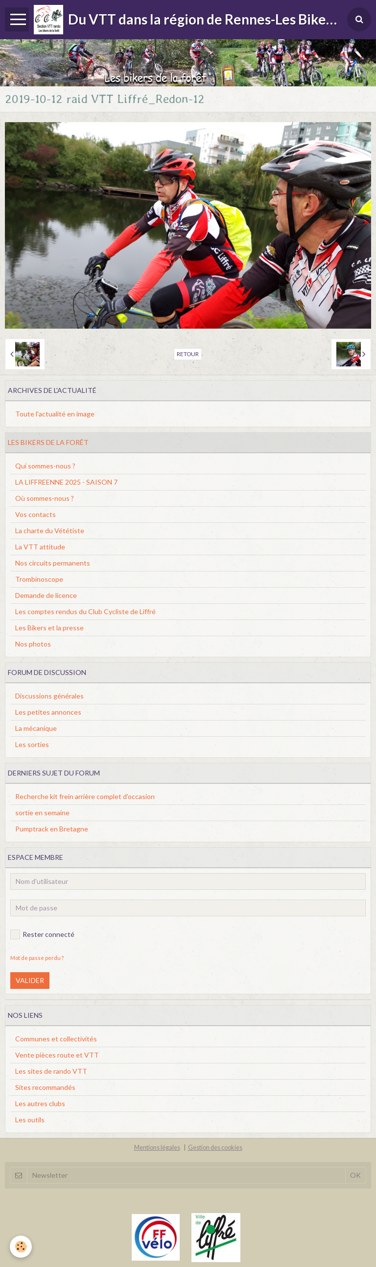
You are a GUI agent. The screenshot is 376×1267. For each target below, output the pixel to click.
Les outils (30, 1119)
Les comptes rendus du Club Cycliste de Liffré (85, 611)
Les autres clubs (40, 1103)
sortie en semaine (42, 812)
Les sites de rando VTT (51, 1071)
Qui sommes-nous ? (45, 466)
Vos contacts (35, 514)
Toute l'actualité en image (54, 414)
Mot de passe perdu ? (37, 958)
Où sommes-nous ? (44, 498)
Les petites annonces (48, 712)
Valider (30, 980)
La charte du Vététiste (49, 530)
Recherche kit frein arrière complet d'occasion (85, 796)
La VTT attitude (40, 547)
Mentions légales (157, 1147)
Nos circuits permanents (52, 563)
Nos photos (33, 644)
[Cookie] (21, 1247)
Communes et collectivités (56, 1038)
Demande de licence (46, 595)
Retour (188, 354)
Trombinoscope (39, 579)
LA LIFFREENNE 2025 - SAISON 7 (66, 482)
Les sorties (32, 744)
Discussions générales (49, 696)
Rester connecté (42, 934)
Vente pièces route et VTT (57, 1055)
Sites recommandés (45, 1087)
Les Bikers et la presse (49, 627)
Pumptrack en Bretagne (51, 829)
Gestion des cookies (215, 1147)
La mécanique (36, 728)
